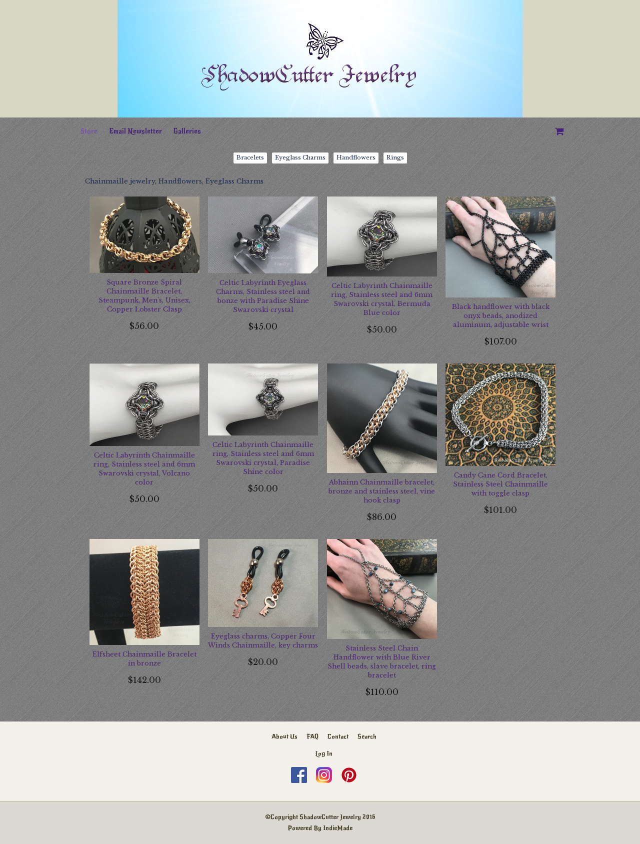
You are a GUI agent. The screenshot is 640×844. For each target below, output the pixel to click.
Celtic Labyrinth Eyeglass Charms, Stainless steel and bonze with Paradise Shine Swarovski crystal (263, 296)
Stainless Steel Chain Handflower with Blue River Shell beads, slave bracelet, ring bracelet (382, 661)
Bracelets (250, 157)
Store (89, 131)
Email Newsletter (135, 131)
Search (367, 736)
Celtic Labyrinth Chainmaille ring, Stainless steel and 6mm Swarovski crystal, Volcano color (144, 469)
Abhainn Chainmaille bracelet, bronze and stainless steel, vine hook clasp (381, 491)
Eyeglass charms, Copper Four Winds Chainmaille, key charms (263, 640)
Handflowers (356, 157)
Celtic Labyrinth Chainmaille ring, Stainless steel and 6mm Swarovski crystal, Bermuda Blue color (381, 299)
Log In (323, 754)
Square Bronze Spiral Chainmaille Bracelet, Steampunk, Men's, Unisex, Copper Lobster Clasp (144, 295)
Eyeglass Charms (300, 157)
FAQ (312, 736)
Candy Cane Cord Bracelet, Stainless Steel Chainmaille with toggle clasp (500, 484)
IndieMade (337, 828)
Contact (338, 736)
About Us (285, 736)
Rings (395, 157)
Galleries (187, 131)
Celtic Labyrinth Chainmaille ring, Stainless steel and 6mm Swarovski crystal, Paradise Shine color (263, 458)
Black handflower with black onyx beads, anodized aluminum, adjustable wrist (501, 315)
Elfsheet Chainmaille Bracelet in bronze (144, 658)
